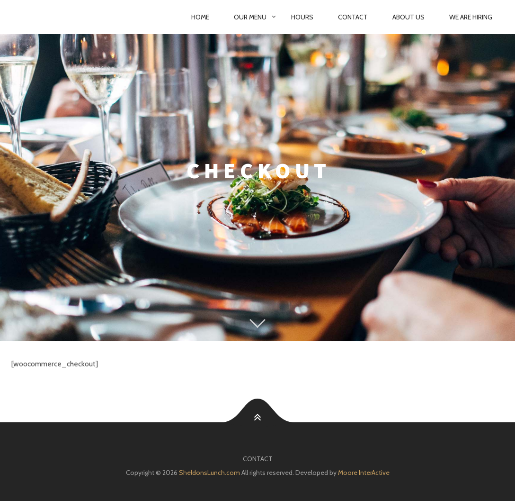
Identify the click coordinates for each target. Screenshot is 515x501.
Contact (353, 17)
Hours (302, 17)
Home (200, 17)
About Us (408, 17)
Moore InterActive (364, 472)
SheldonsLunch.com (209, 472)
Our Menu (250, 17)
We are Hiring (470, 17)
